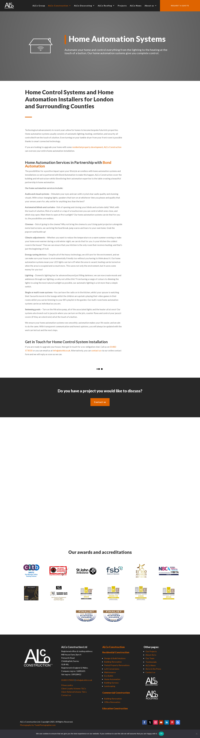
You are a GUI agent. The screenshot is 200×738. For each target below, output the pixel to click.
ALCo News (136, 5)
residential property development (87, 147)
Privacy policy (67, 685)
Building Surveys (111, 682)
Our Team (150, 658)
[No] (196, 733)
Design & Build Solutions (115, 658)
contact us (96, 350)
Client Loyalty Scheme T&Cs (73, 688)
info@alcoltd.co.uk (61, 350)
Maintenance (110, 672)
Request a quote (180, 6)
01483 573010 (67, 680)
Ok (161, 734)
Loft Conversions (111, 669)
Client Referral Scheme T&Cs (74, 692)
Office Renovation (112, 702)
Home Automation (112, 679)
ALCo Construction (58, 5)
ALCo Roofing (105, 5)
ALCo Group (38, 5)
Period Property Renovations (117, 665)
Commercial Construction (116, 692)
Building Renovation (113, 662)
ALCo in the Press (153, 669)
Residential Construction (115, 652)
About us (149, 5)
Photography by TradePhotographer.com (38, 725)
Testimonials (151, 662)
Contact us (100, 402)
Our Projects (151, 651)
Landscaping (109, 686)
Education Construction (115, 708)
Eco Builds (108, 676)
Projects (122, 5)
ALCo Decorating (83, 5)
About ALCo (151, 655)
